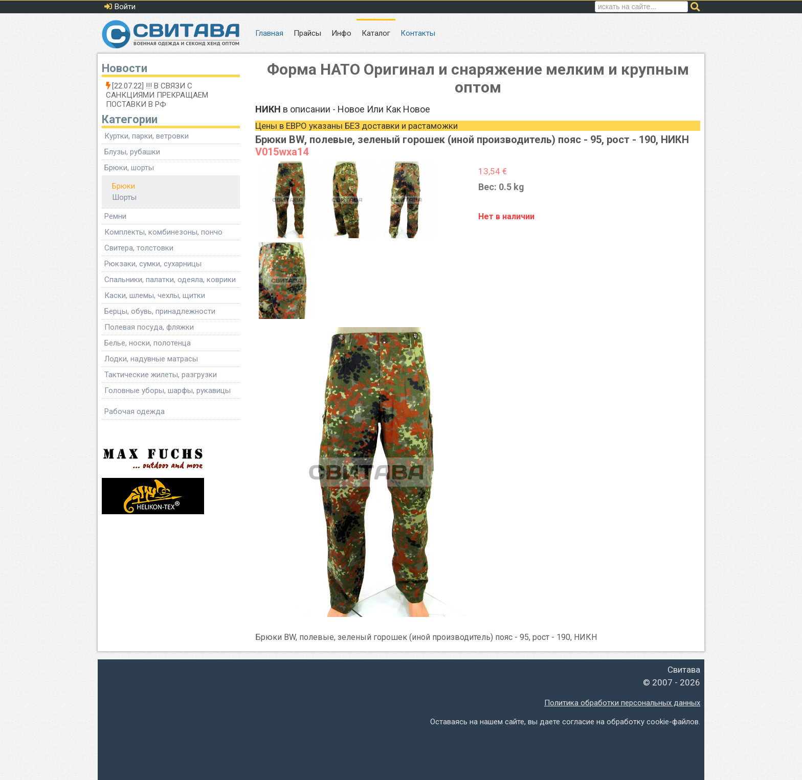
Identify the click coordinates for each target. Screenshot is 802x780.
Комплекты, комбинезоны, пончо (163, 232)
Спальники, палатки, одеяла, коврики (170, 279)
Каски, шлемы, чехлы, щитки (154, 295)
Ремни (115, 216)
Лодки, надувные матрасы (151, 358)
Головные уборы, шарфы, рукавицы (167, 390)
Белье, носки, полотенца (147, 343)
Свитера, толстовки (138, 248)
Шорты (124, 197)
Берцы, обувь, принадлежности (159, 311)
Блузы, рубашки (132, 151)
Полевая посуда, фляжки (149, 327)
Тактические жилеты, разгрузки (160, 374)
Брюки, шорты (129, 167)
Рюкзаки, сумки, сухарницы (153, 263)
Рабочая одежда (134, 411)
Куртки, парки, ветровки (146, 136)
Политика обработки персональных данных (622, 702)
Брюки (123, 186)
